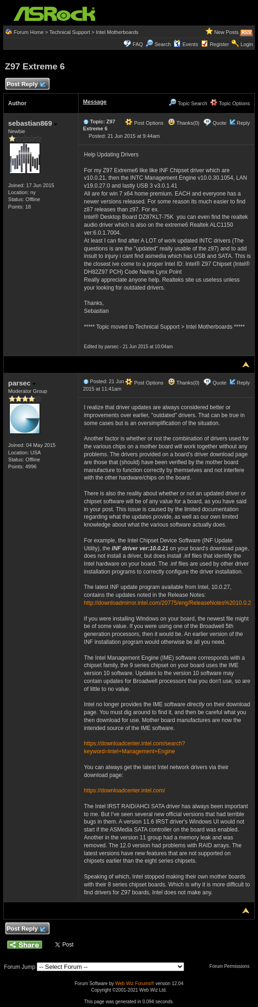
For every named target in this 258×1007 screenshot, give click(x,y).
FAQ (137, 44)
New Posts (226, 32)
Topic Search (188, 103)
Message (95, 102)
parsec (22, 383)
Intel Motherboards (117, 32)
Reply (243, 123)
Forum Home (29, 32)
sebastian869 (32, 123)
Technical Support (69, 32)
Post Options (144, 123)
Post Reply (26, 84)
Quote (219, 123)
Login (247, 44)
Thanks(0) (183, 123)
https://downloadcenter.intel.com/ (124, 790)
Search (162, 44)
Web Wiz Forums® (134, 983)
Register (219, 44)
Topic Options (230, 103)
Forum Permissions (232, 966)
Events (185, 44)
